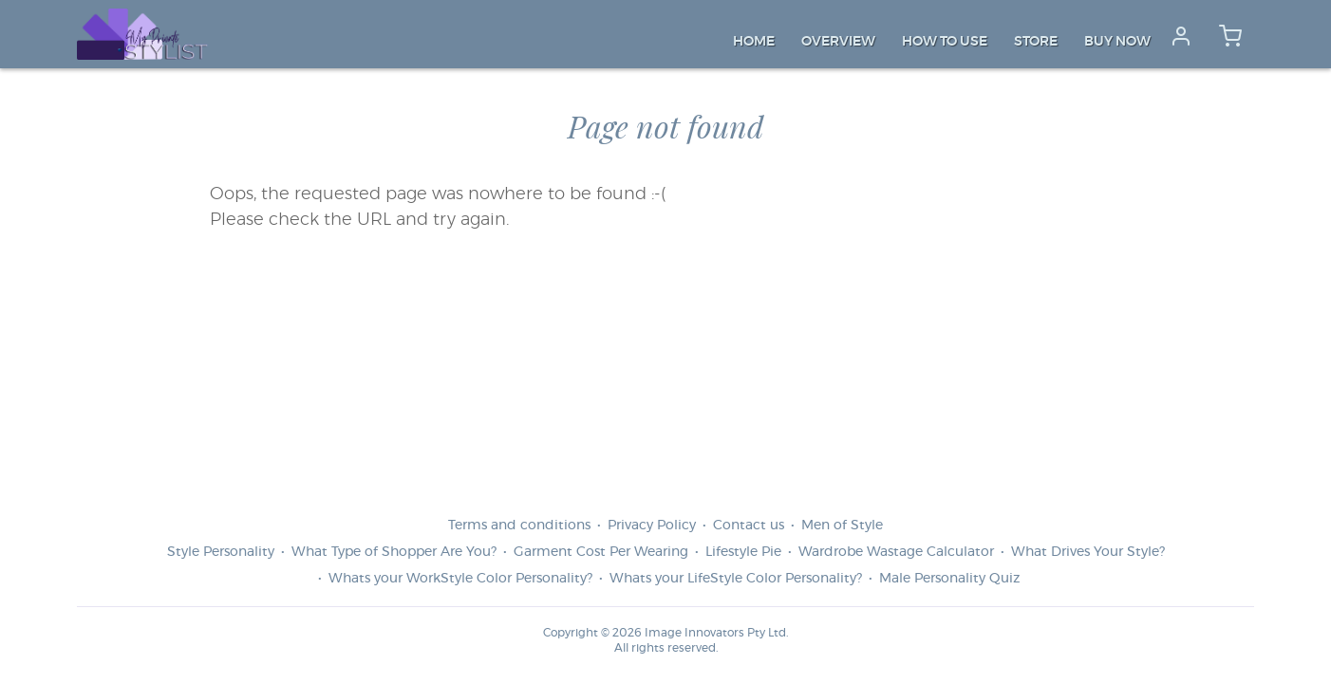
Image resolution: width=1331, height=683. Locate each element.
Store (1036, 41)
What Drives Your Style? (1088, 552)
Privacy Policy (652, 525)
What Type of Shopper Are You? (394, 552)
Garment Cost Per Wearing (601, 552)
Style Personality (220, 552)
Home (754, 41)
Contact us (748, 525)
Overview (838, 41)
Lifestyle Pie (743, 552)
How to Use (944, 41)
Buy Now (1117, 41)
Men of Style (842, 525)
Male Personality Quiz (949, 578)
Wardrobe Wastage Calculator (896, 552)
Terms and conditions (519, 525)
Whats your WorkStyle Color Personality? (460, 578)
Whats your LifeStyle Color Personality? (735, 578)
